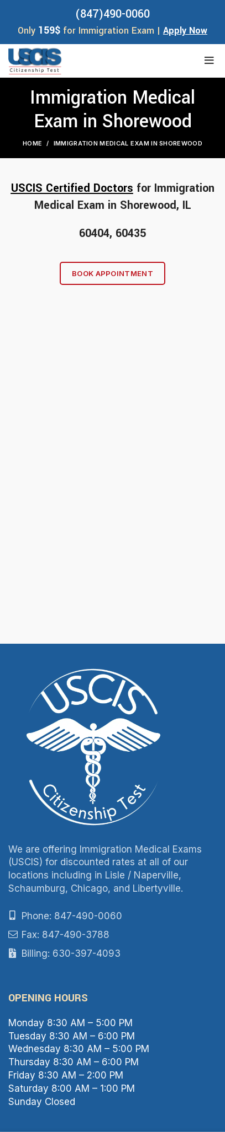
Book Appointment (112, 273)
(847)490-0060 (112, 14)
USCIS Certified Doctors (72, 188)
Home (32, 143)
